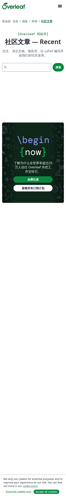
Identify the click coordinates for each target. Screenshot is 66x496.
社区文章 (46, 21)
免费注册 (33, 179)
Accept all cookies (46, 491)
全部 (15, 21)
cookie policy (30, 486)
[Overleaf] (13, 6)
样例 (34, 21)
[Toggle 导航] (60, 6)
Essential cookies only (18, 491)
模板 (25, 21)
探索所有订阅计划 (33, 188)
